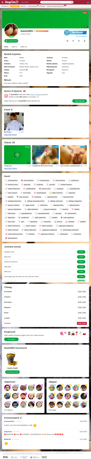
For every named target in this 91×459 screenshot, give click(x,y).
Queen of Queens (36, 94)
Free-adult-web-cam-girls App (55, 6)
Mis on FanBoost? (81, 36)
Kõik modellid (5, 6)
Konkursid (42, 6)
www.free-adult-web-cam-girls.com (25, 453)
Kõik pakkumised (33, 6)
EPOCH (57, 453)
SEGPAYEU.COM (64, 453)
